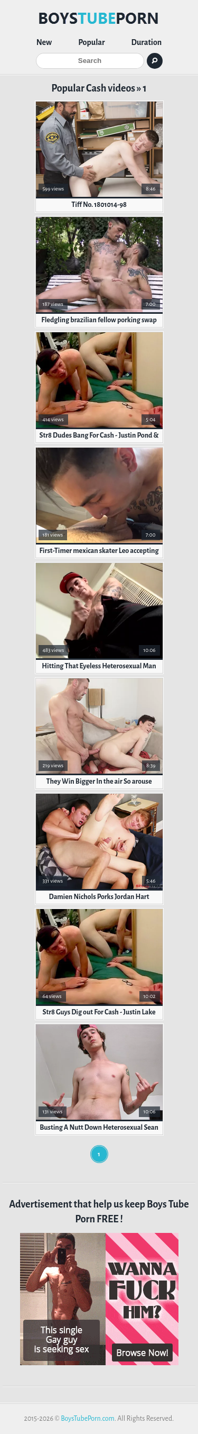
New (44, 42)
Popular (91, 42)
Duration (146, 42)
